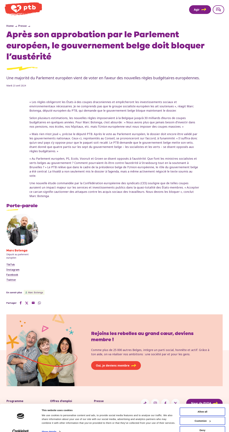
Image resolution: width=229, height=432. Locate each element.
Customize (203, 415)
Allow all (202, 405)
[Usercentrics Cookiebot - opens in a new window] (21, 425)
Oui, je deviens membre (116, 365)
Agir (200, 9)
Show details (49, 425)
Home (10, 26)
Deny (202, 424)
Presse (22, 26)
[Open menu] (218, 9)
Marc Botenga (35, 292)
